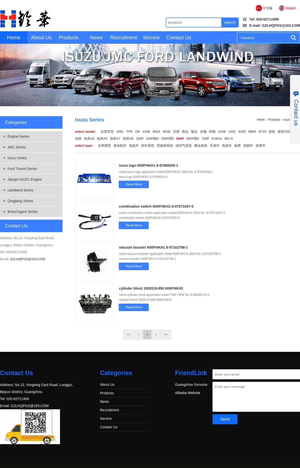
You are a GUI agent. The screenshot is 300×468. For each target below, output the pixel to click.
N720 (262, 131)
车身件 (215, 145)
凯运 (185, 131)
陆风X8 (128, 138)
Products (69, 37)
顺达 (194, 131)
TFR (129, 131)
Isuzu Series (17, 158)
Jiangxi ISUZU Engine (25, 179)
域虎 (78, 138)
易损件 (248, 145)
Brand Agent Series (23, 212)
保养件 (260, 145)
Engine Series (18, 136)
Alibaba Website (187, 393)
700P (205, 138)
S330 (242, 131)
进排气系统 (184, 145)
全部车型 (107, 131)
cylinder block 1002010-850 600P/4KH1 (151, 288)
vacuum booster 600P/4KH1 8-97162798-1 (153, 247)
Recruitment (123, 37)
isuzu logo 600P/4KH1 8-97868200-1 (148, 165)
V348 (146, 131)
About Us (41, 37)
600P (180, 138)
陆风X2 (89, 138)
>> (166, 334)
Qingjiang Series (20, 201)
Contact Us (178, 37)
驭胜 (272, 131)
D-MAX (217, 138)
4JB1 (120, 131)
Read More (134, 184)
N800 (252, 131)
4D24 (156, 131)
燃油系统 (200, 145)
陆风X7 (115, 138)
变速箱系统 (165, 145)
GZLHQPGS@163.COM (281, 25)
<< (128, 334)
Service (151, 37)
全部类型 (104, 145)
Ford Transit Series (22, 169)
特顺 (212, 131)
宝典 (176, 131)
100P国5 (167, 138)
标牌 (237, 145)
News (96, 37)
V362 (232, 131)
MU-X (228, 138)
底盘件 (134, 145)
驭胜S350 (285, 131)
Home (13, 37)
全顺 (203, 131)
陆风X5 (102, 138)
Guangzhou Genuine (191, 385)
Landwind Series (21, 190)
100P (140, 138)
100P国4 (152, 138)
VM (137, 131)
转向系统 (147, 145)
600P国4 (192, 138)
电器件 (227, 145)
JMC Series (17, 147)
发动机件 (120, 145)
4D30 (166, 131)
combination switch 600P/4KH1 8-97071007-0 (156, 206)
